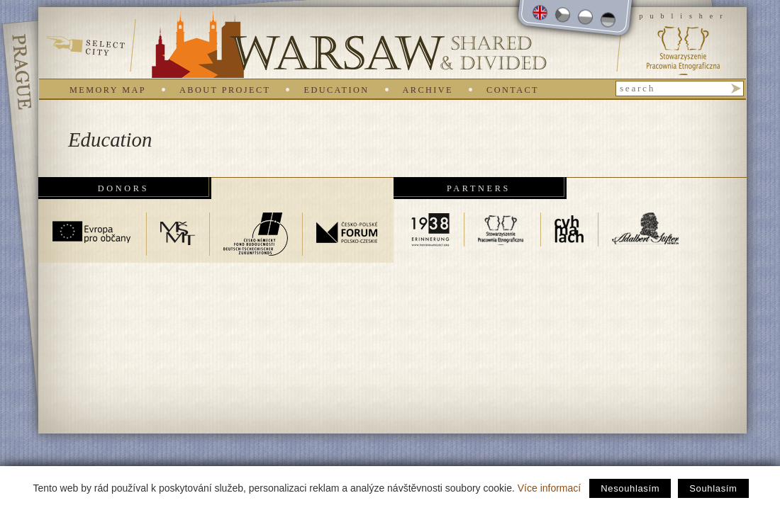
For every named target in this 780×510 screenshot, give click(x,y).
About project (224, 90)
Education (336, 90)
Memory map (107, 90)
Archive (428, 90)
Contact (512, 90)
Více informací (549, 488)
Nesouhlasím (630, 488)
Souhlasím (713, 488)
